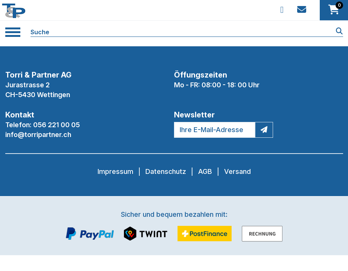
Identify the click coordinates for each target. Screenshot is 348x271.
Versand (237, 171)
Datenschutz (165, 171)
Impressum (115, 171)
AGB (205, 171)
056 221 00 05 (56, 125)
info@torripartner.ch (38, 135)
